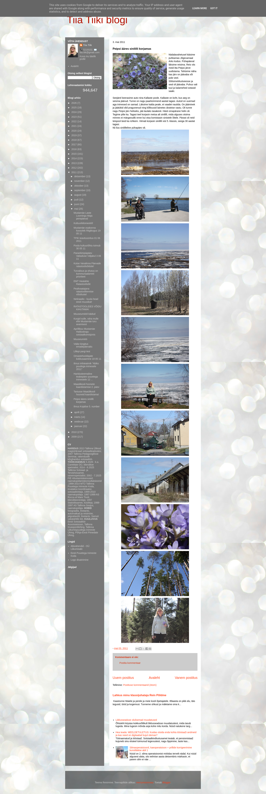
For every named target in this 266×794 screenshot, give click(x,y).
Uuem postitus (123, 678)
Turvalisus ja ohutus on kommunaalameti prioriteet (86, 273)
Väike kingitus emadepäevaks (83, 345)
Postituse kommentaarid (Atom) (139, 685)
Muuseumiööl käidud (84, 314)
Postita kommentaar (130, 663)
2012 (74, 167)
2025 (74, 107)
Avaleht (154, 678)
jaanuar (78, 426)
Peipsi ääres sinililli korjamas (84, 400)
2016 (74, 149)
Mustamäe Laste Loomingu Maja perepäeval (83, 215)
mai (76, 208)
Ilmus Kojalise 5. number (87, 406)
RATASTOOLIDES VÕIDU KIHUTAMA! (87, 308)
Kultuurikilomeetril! (83, 223)
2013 (74, 163)
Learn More (199, 8)
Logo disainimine (80, 559)
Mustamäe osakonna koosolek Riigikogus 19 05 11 (87, 230)
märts (77, 417)
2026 (74, 103)
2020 (74, 130)
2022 (74, 121)
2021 (74, 126)
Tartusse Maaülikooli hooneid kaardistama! (86, 393)
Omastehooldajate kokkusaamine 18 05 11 (87, 357)
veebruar (79, 421)
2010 (74, 432)
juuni (77, 204)
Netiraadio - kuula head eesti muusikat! (86, 300)
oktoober (79, 185)
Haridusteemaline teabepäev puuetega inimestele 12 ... (86, 376)
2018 (74, 140)
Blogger (166, 782)
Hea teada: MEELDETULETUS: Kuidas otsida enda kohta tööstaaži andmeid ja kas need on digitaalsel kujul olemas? (156, 734)
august (78, 194)
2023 (74, 116)
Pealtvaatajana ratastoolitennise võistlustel (83, 291)
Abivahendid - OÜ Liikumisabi (80, 547)
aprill (77, 412)
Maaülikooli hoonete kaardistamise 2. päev (86, 385)
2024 (74, 112)
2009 (74, 436)
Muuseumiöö (80, 339)
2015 (74, 153)
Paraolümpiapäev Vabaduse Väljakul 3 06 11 (87, 256)
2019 (74, 135)
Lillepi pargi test (82, 351)
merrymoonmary (144, 782)
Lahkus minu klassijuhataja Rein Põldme (139, 695)
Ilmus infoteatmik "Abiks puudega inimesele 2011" (86, 366)
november (79, 181)
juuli (76, 199)
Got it (213, 8)
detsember (80, 176)
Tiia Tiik (87, 45)
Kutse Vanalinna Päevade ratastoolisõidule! (87, 265)
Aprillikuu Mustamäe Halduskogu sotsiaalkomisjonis (84, 331)
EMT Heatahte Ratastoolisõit (82, 282)
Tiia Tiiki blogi (97, 19)
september (80, 190)
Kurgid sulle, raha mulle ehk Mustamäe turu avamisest (86, 321)
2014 (74, 158)
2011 (74, 172)
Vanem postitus (186, 678)
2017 (74, 144)
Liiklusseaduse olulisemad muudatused (136, 720)
